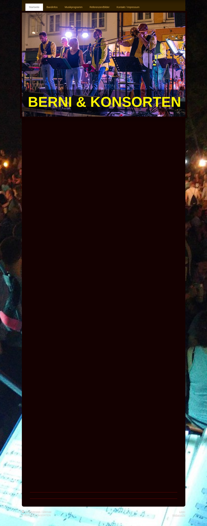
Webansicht (178, 515)
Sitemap (46, 511)
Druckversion (31, 511)
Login (182, 511)
